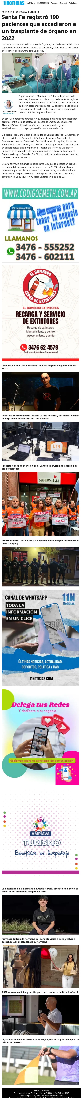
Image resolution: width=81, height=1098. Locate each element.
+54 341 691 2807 (61, 1093)
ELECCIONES (43, 3)
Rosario (54, 3)
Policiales (73, 3)
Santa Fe (34, 11)
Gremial (63, 3)
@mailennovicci (8, 114)
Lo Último (31, 3)
